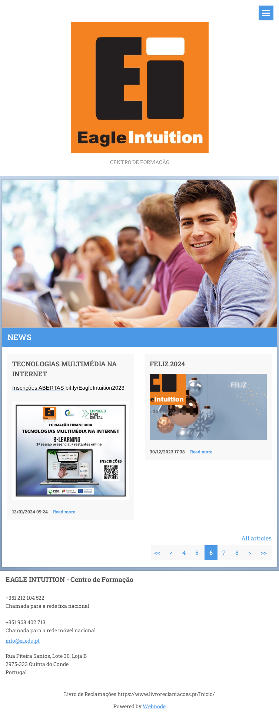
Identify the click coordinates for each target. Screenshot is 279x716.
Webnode (154, 706)
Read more (64, 511)
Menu (266, 13)
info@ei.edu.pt (23, 640)
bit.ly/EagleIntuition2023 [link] (95, 387)
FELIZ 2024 (167, 363)
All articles (256, 538)
